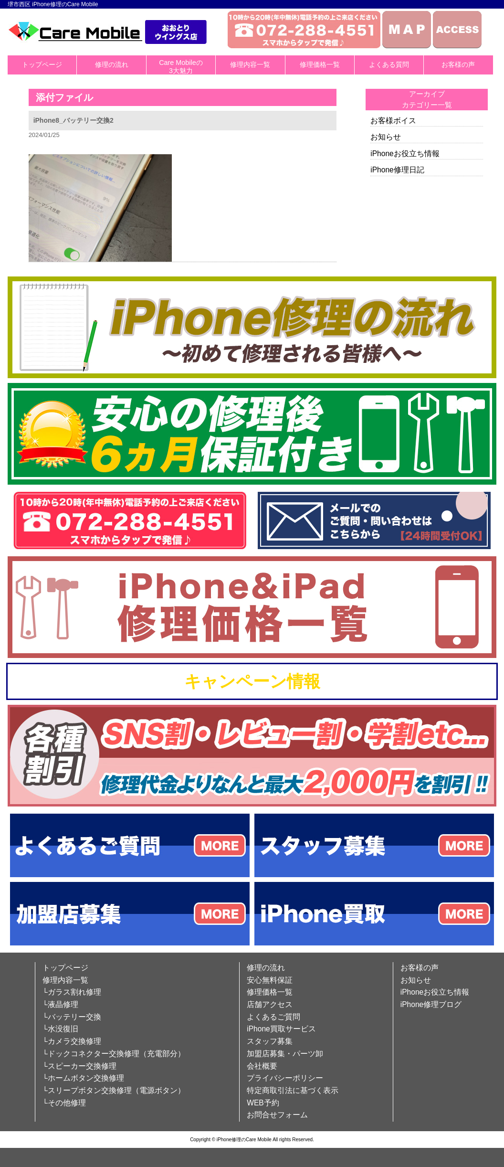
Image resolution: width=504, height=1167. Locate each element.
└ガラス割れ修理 (71, 992)
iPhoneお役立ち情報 (405, 153)
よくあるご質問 (273, 1017)
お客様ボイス (393, 121)
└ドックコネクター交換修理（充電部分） (113, 1054)
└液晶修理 (60, 1004)
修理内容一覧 (250, 64)
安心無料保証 (270, 980)
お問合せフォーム (277, 1115)
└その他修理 (64, 1103)
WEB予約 (263, 1103)
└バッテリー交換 (71, 1017)
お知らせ (385, 137)
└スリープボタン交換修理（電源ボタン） (113, 1090)
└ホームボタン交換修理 (83, 1078)
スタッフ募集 (270, 1041)
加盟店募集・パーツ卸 (285, 1054)
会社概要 (262, 1066)
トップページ (42, 64)
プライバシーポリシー (285, 1078)
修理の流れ (111, 64)
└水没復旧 (60, 1029)
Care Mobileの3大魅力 (181, 66)
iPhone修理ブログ (431, 1004)
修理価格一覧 (320, 64)
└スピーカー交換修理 (79, 1066)
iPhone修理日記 (397, 170)
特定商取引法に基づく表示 (292, 1090)
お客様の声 (458, 64)
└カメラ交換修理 (71, 1041)
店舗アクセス (270, 1004)
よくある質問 (389, 64)
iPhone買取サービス (281, 1029)
